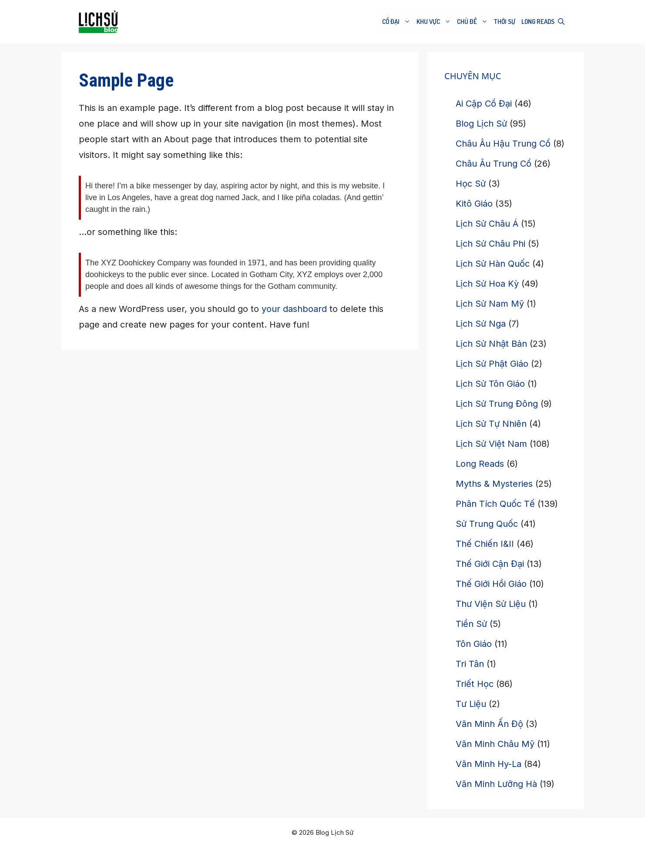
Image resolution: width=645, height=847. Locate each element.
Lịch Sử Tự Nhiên (491, 423)
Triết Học (475, 684)
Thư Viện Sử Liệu (491, 604)
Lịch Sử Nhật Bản (491, 343)
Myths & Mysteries (494, 484)
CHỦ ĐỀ (473, 22)
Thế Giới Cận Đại (490, 564)
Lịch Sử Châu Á (487, 223)
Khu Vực (435, 22)
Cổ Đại (397, 22)
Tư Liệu (471, 704)
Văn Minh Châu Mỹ (495, 744)
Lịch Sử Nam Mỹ (490, 303)
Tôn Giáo (474, 644)
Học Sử (471, 183)
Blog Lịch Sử (481, 123)
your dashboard (294, 309)
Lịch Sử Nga (481, 323)
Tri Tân (470, 664)
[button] (561, 22)
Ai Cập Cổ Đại (484, 103)
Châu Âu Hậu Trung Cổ (503, 143)
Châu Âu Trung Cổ (493, 163)
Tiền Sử (471, 624)
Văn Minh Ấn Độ (489, 724)
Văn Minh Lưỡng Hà (496, 784)
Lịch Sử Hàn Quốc (493, 263)
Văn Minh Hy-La (488, 764)
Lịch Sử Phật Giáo (492, 363)
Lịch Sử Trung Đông (497, 403)
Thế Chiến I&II (485, 544)
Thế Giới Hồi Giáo (491, 584)
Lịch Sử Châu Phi (490, 243)
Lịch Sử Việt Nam (491, 444)
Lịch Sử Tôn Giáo (490, 383)
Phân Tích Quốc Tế (495, 504)
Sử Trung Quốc (487, 524)
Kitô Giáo (474, 203)
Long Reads (537, 21)
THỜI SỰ (504, 21)
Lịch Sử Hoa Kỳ (487, 283)
